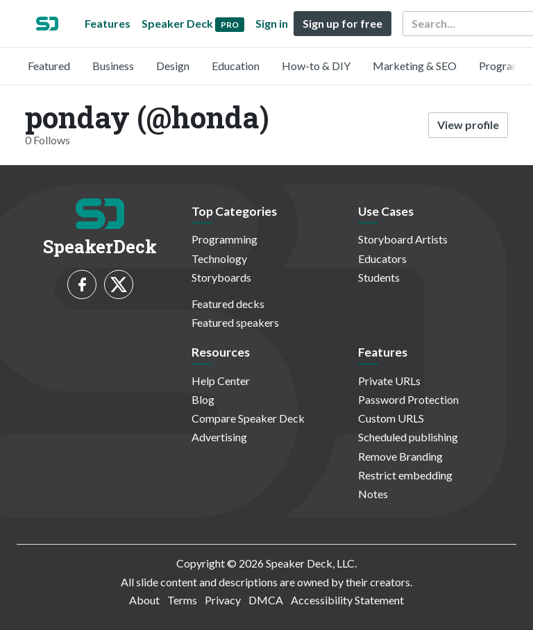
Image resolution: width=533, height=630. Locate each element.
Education (236, 65)
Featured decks (228, 303)
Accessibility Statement (347, 599)
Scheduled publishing (408, 436)
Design (172, 65)
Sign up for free (342, 23)
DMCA (265, 599)
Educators (382, 258)
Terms (182, 599)
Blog (203, 399)
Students (379, 277)
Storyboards (221, 277)
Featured (49, 65)
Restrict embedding (405, 475)
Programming (224, 239)
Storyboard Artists (403, 239)
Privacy (223, 599)
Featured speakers (235, 322)
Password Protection (408, 399)
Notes (373, 493)
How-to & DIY (316, 65)
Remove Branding (400, 456)
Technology (219, 258)
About (144, 599)
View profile (468, 124)
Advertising (219, 436)
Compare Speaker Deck (248, 418)
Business (113, 65)
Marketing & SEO (415, 65)
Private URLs (389, 380)
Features (107, 23)
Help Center (221, 380)
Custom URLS (391, 418)
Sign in (271, 23)
